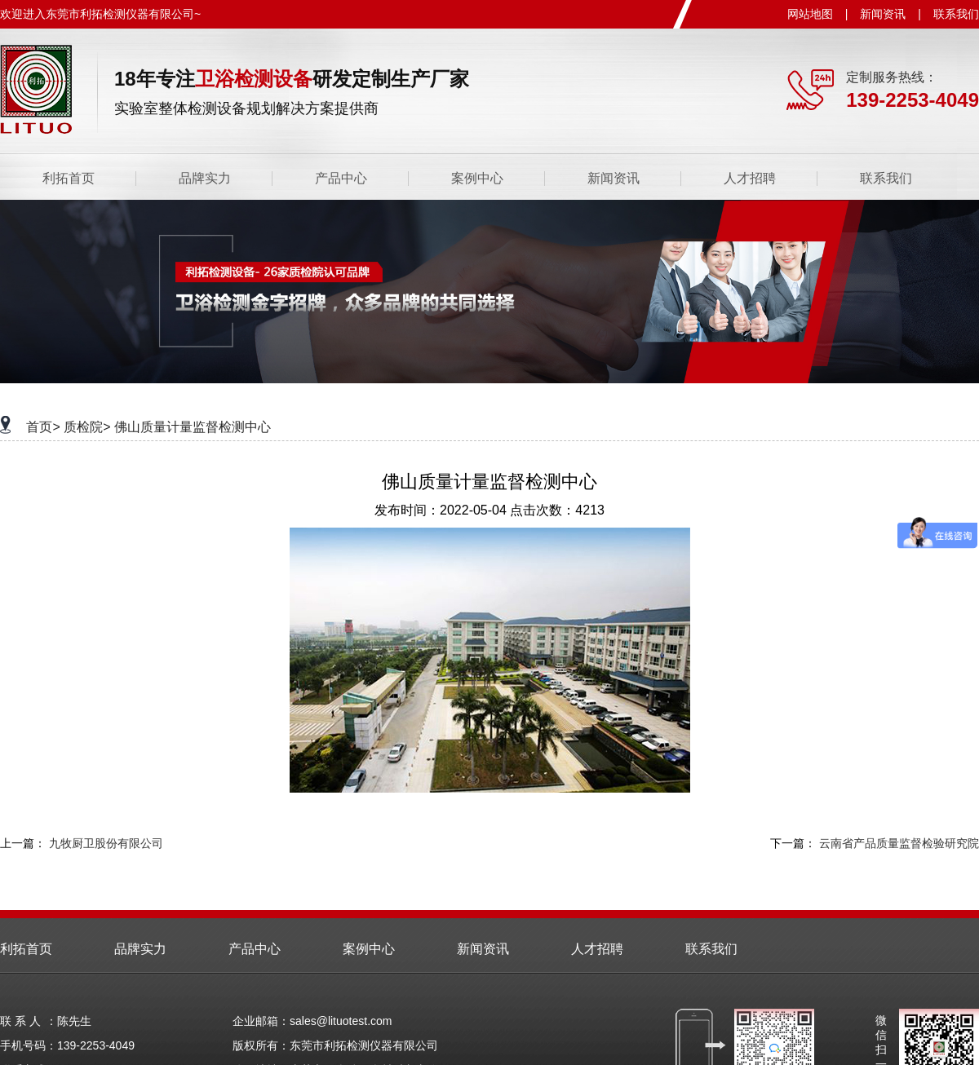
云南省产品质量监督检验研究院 (899, 843)
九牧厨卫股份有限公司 (106, 843)
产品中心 (341, 178)
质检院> (87, 427)
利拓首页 (68, 178)
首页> (43, 427)
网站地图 (810, 13)
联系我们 (956, 13)
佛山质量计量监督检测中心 (192, 427)
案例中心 (477, 178)
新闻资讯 (883, 13)
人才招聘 (750, 178)
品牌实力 (205, 178)
